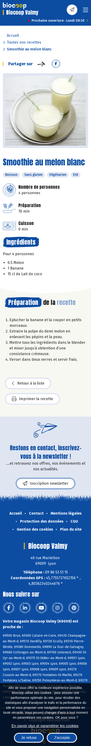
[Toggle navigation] (85, 11)
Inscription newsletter (45, 483)
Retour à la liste (28, 383)
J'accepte (62, 738)
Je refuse (29, 738)
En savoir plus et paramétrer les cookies (45, 726)
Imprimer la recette (32, 399)
